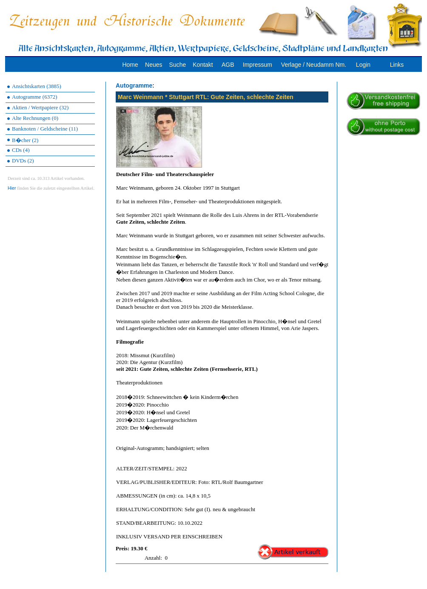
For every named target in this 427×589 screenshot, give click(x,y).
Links (397, 64)
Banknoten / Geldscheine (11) (45, 128)
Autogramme (134, 85)
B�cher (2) (25, 140)
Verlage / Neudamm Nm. (313, 64)
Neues (153, 64)
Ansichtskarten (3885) (36, 86)
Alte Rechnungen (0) (35, 118)
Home (130, 64)
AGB (228, 64)
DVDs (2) (23, 160)
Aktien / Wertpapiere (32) (40, 107)
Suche (177, 64)
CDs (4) (21, 150)
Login (363, 64)
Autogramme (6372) (34, 97)
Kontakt (203, 64)
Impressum (257, 64)
